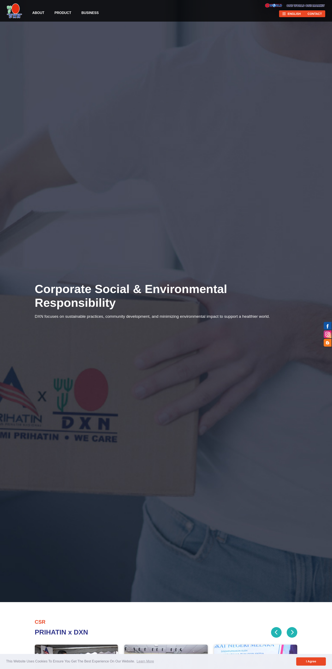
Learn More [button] (145, 661)
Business (90, 13)
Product (62, 13)
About (38, 13)
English (294, 13)
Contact (315, 13)
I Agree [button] (311, 661)
